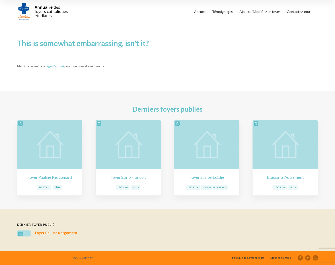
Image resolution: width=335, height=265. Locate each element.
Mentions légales (280, 257)
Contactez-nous (299, 11)
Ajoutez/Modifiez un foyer (259, 11)
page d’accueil (54, 66)
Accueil (200, 11)
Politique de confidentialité (248, 257)
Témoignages (222, 11)
